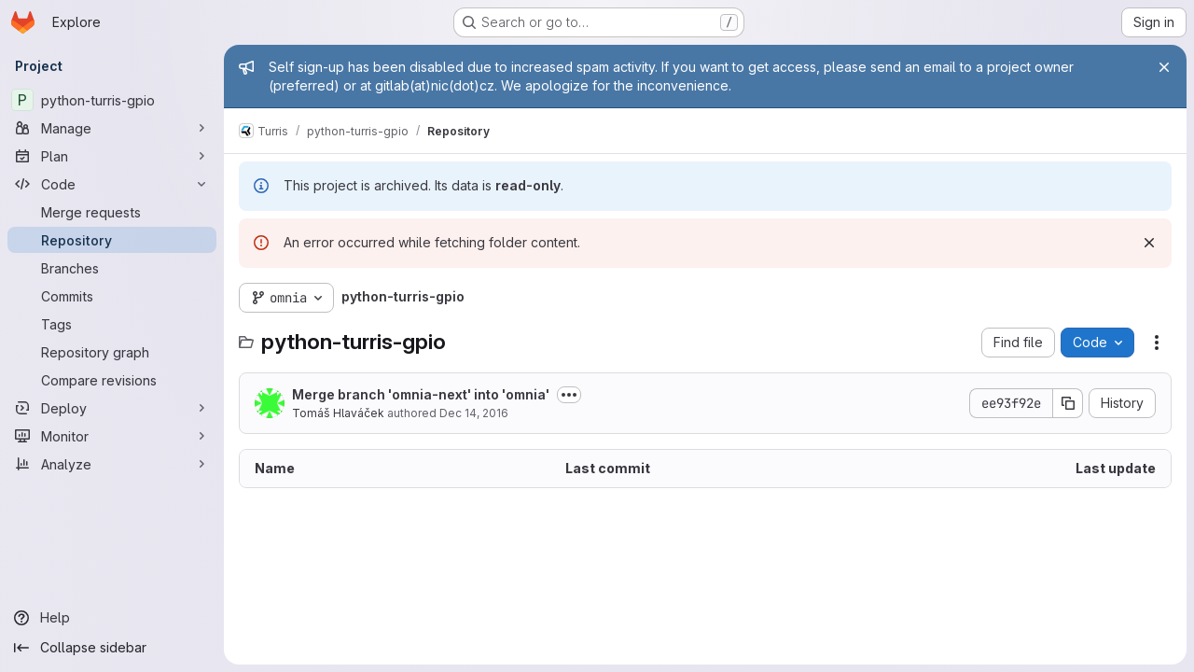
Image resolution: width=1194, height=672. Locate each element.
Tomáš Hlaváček (338, 413)
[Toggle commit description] (569, 394)
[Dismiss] (1149, 242)
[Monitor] (111, 436)
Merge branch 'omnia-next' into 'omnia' (420, 394)
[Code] (111, 184)
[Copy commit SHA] (1068, 403)
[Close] (1164, 67)
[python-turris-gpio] (111, 100)
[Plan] (111, 156)
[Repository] (111, 240)
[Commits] (111, 296)
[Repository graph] (111, 352)
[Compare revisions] (111, 380)
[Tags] (111, 324)
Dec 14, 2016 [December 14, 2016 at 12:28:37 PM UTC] (473, 413)
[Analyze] (111, 464)
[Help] (111, 618)
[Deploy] (111, 408)
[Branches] (111, 268)
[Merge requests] (111, 212)
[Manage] (111, 128)
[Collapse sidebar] (111, 648)
